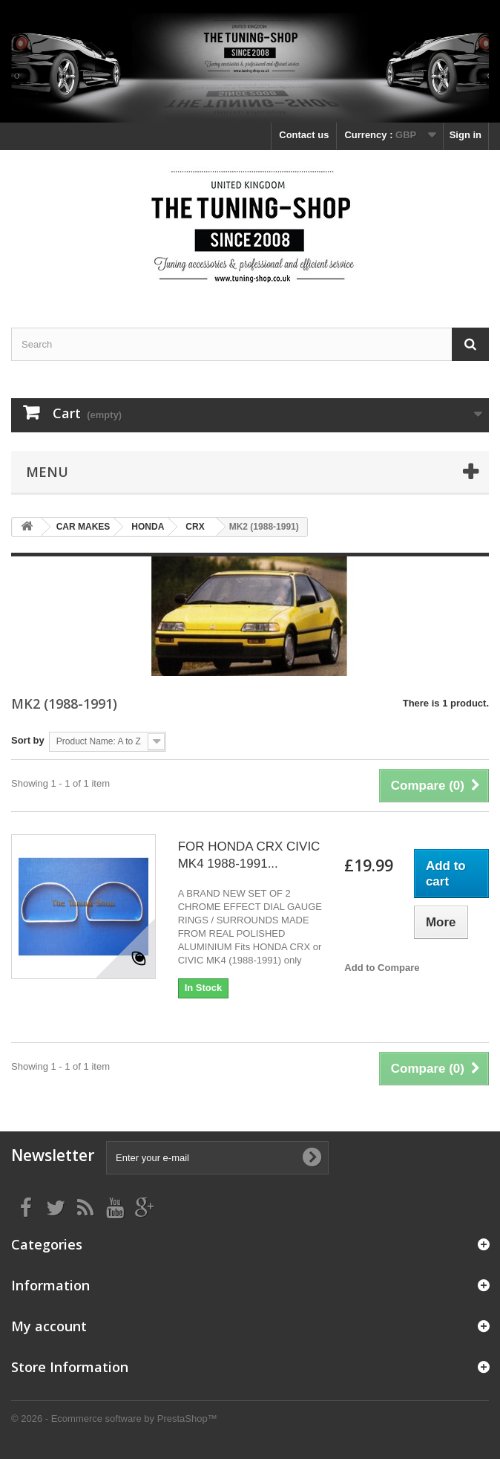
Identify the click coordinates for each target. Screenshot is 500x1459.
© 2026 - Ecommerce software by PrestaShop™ (114, 1418)
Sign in (465, 134)
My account (49, 1326)
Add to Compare (381, 967)
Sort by (28, 740)
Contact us (304, 134)
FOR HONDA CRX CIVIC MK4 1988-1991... (249, 855)
